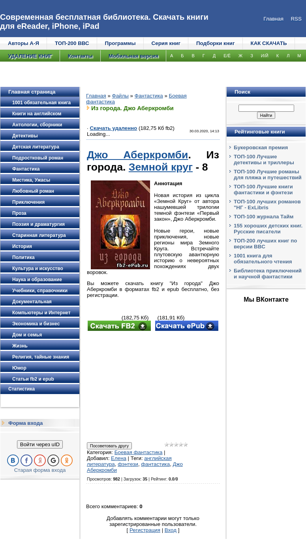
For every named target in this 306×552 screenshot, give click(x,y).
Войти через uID (40, 444)
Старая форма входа (40, 470)
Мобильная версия (133, 56)
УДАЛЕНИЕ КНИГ (30, 56)
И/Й (264, 55)
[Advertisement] (153, 387)
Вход (170, 530)
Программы (120, 43)
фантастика (155, 464)
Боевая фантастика (139, 452)
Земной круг (161, 167)
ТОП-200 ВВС (72, 43)
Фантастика (149, 96)
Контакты (80, 56)
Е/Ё (227, 55)
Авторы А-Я (23, 43)
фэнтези (128, 464)
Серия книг (166, 43)
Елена (118, 458)
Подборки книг (215, 43)
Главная (96, 96)
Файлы (120, 96)
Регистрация (145, 530)
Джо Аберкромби (137, 155)
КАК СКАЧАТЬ (269, 43)
